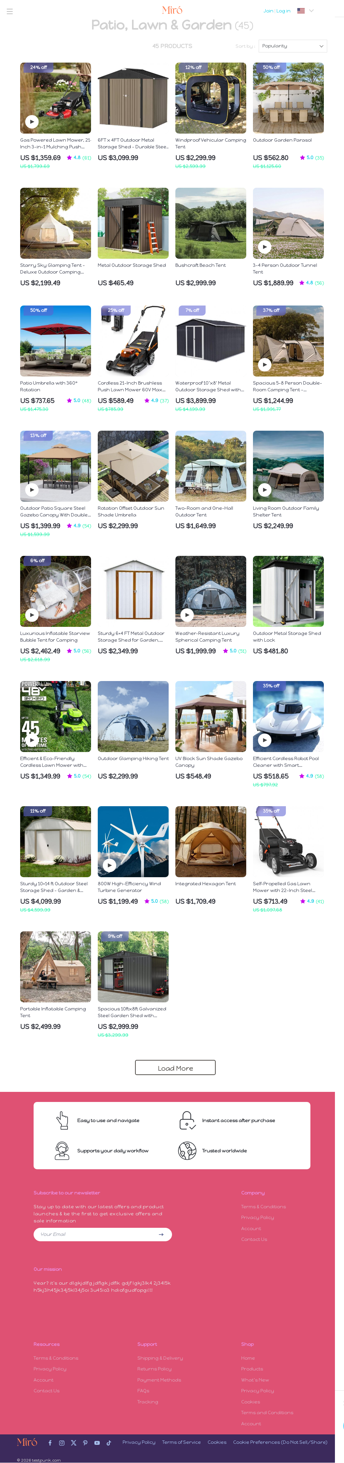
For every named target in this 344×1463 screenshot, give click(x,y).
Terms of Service (181, 1443)
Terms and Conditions (267, 1413)
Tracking (147, 1401)
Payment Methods (159, 1379)
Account (251, 1229)
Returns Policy (154, 1368)
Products (252, 1368)
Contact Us (254, 1240)
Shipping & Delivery (160, 1357)
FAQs (143, 1390)
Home (248, 1357)
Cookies (250, 1401)
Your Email (52, 1234)
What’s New (255, 1379)
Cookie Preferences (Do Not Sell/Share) (280, 1443)
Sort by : (245, 46)
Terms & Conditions (263, 1207)
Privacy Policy (257, 1218)
